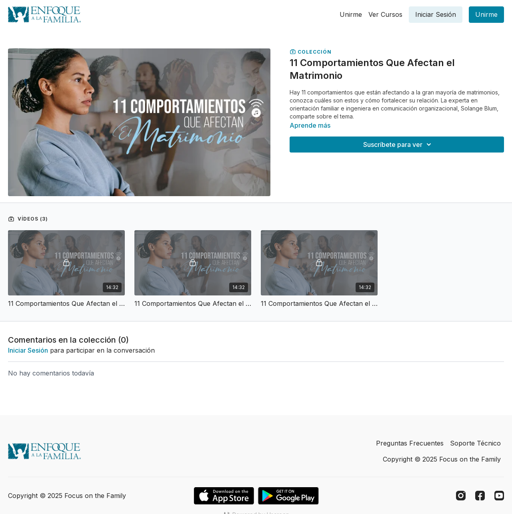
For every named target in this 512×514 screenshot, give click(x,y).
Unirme (351, 14)
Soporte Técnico (475, 443)
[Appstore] (223, 496)
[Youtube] (499, 495)
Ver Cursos (385, 14)
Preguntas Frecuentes (410, 443)
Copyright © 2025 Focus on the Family (442, 459)
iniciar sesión (28, 350)
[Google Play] (288, 496)
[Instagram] (461, 495)
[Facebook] (480, 495)
